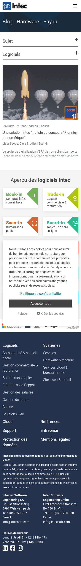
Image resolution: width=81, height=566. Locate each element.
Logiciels (10, 345)
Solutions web (13, 414)
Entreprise (49, 430)
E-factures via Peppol (19, 385)
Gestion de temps (16, 400)
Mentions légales (55, 439)
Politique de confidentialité (40, 293)
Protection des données (15, 442)
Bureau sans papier (17, 378)
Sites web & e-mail (57, 380)
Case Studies (28, 143)
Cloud (8, 421)
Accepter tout (40, 303)
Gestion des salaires (18, 392)
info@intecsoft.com (16, 522)
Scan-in (44, 143)
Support (9, 430)
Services (49, 353)
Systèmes (51, 345)
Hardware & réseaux (58, 360)
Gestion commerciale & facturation (20, 367)
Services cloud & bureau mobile (55, 370)
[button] (40, 43)
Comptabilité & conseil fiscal (20, 355)
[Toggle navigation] (74, 5)
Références (50, 421)
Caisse (8, 407)
